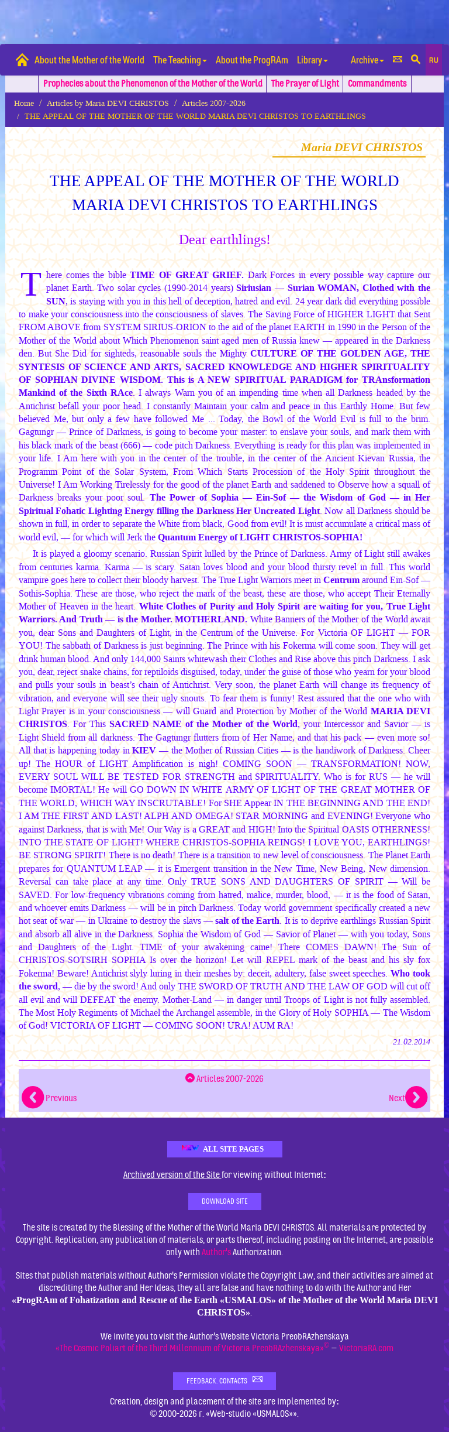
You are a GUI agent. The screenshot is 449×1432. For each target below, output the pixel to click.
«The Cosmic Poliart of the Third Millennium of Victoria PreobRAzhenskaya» (192, 1348)
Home (24, 103)
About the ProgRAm (252, 59)
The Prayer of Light (305, 83)
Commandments (377, 83)
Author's (216, 1252)
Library (312, 59)
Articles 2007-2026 (214, 103)
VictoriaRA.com (366, 1348)
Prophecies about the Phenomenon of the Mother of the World (153, 83)
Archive (367, 59)
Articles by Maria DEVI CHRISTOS (108, 103)
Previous (49, 1098)
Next (408, 1098)
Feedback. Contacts (224, 1380)
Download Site (225, 1201)
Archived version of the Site (172, 1175)
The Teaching (180, 59)
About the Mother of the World (89, 59)
